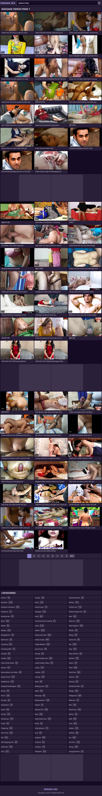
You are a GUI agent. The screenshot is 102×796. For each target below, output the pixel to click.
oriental (40, 742)
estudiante (7, 704)
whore (73, 714)
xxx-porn (74, 742)
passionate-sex (76, 597)
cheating (6, 644)
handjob (40, 611)
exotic (5, 709)
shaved (74, 658)
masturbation (42, 700)
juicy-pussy (41, 649)
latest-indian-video (44, 662)
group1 (39, 597)
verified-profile (76, 686)
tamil (73, 667)
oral (38, 732)
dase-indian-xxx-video (11, 672)
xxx (72, 737)
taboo (73, 662)
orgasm (40, 737)
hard (39, 616)
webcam (74, 700)
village (73, 690)
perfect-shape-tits (77, 611)
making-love (41, 686)
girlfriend (7, 746)
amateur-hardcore (10, 607)
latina (39, 667)
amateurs (6, 611)
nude (39, 723)
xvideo (73, 728)
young (73, 746)
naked (39, 704)
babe (5, 621)
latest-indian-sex (43, 658)
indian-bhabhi (42, 644)
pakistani (40, 751)
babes (5, 625)
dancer (5, 667)
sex (73, 644)
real (73, 616)
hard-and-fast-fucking (45, 621)
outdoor (40, 746)
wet (72, 704)
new (39, 714)
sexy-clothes (75, 653)
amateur (7, 602)
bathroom (6, 639)
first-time (7, 732)
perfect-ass (75, 607)
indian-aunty (42, 639)
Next (72, 556)
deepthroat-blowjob (11, 686)
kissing (39, 653)
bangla (6, 630)
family (5, 714)
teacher (74, 676)
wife (73, 718)
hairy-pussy (41, 607)
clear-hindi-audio (9, 662)
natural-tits (41, 709)
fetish (5, 723)
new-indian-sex (43, 718)
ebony (5, 690)
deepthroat (7, 681)
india (39, 625)
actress (5, 597)
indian (40, 630)
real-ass (74, 621)
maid (39, 681)
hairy (39, 602)
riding (73, 635)
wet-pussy (75, 709)
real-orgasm (76, 625)
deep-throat (8, 676)
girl (4, 737)
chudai (6, 658)
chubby (6, 653)
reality (73, 630)
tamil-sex (75, 672)
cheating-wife (8, 649)
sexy (73, 649)
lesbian (40, 672)
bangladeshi (7, 635)
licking (40, 676)
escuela (5, 700)
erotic (5, 695)
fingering (7, 728)
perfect (74, 602)
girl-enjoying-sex (9, 742)
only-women (42, 728)
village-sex (75, 695)
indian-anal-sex (43, 635)
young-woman (76, 751)
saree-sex (74, 639)
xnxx (73, 723)
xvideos (74, 732)
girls (5, 751)
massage (40, 695)
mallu (39, 690)
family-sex (7, 718)
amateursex (7, 616)
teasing (73, 681)
